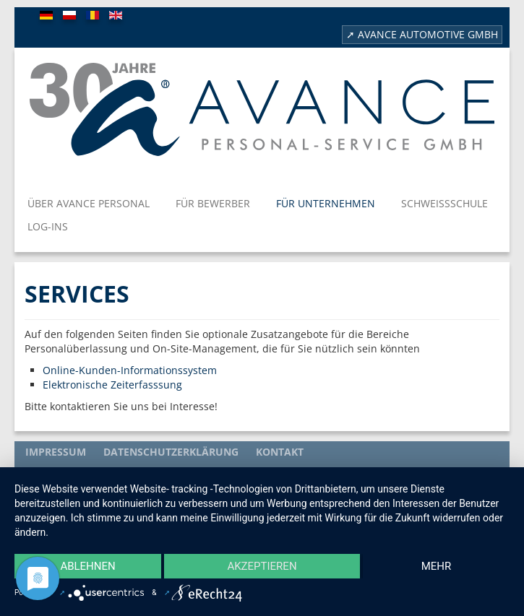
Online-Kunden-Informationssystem (131, 370)
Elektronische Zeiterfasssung (112, 384)
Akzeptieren (261, 566)
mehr (436, 566)
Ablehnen (87, 566)
